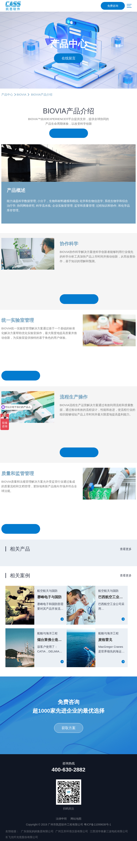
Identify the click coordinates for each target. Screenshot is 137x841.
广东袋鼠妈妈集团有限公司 (37, 831)
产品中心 (7, 94)
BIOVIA (21, 94)
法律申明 (61, 818)
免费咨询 (112, 5)
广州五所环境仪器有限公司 (71, 831)
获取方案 (69, 728)
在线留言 (69, 58)
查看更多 (126, 549)
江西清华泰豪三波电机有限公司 (109, 831)
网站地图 (76, 818)
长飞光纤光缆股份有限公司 (21, 837)
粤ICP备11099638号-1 (97, 824)
